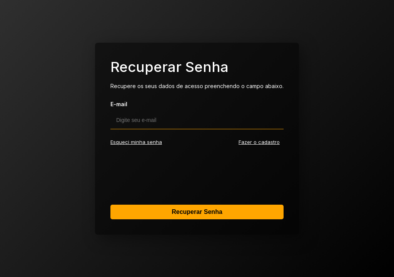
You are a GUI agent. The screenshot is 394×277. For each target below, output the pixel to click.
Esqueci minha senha (136, 142)
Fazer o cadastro (259, 142)
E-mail (118, 104)
